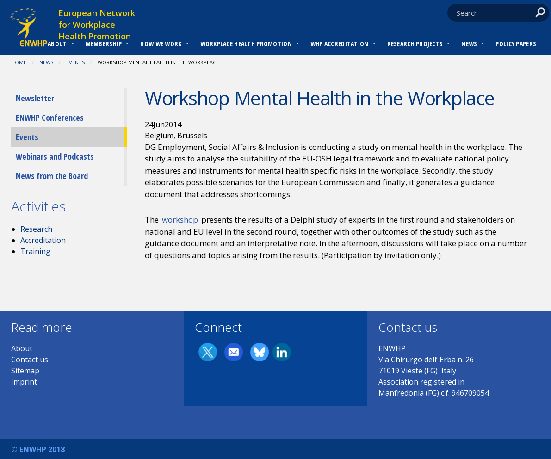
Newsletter (35, 98)
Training (35, 251)
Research (36, 229)
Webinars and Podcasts (55, 156)
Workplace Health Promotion (246, 43)
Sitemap (25, 371)
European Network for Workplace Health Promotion (96, 24)
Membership (104, 43)
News (469, 43)
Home (18, 62)
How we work (160, 43)
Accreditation (43, 240)
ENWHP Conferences (50, 117)
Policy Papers (515, 43)
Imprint (24, 382)
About (57, 43)
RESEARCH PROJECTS (415, 43)
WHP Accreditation (339, 43)
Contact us (29, 359)
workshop (180, 219)
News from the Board (52, 175)
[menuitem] (57, 45)
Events (75, 62)
